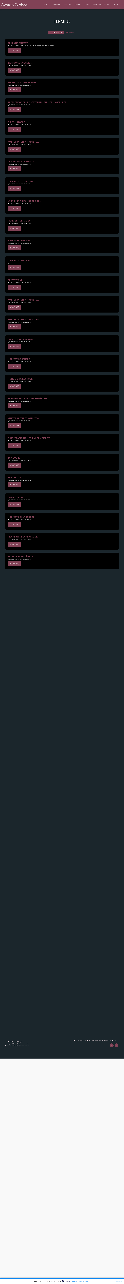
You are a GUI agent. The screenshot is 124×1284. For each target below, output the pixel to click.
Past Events (70, 32)
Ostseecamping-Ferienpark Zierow (29, 438)
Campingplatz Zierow (21, 161)
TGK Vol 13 (14, 457)
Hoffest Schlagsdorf (21, 517)
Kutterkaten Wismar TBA (23, 141)
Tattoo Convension (20, 62)
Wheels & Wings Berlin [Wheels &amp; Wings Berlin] (22, 82)
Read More (14, 50)
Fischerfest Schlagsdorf (23, 536)
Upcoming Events (56, 32)
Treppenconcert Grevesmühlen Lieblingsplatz (37, 102)
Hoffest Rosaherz (19, 359)
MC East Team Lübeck (20, 556)
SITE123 (15, 1046)
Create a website (24, 1046)
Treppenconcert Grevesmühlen (27, 398)
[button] (114, 4)
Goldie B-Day (15, 497)
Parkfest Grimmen (19, 220)
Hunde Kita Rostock (20, 378)
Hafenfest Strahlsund (22, 181)
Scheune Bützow (18, 43)
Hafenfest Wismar (19, 240)
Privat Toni (15, 280)
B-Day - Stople (16, 122)
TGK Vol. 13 (14, 477)
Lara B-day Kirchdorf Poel (24, 201)
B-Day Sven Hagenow (20, 339)
